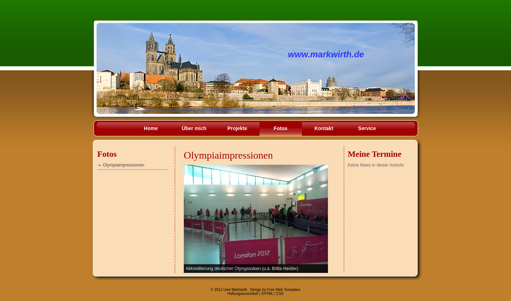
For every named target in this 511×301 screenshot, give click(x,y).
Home (151, 128)
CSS (280, 294)
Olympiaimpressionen (123, 165)
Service (367, 128)
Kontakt (323, 128)
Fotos (280, 128)
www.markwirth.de (326, 54)
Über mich (194, 128)
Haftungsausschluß (242, 294)
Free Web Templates (283, 290)
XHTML (267, 294)
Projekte (237, 128)
